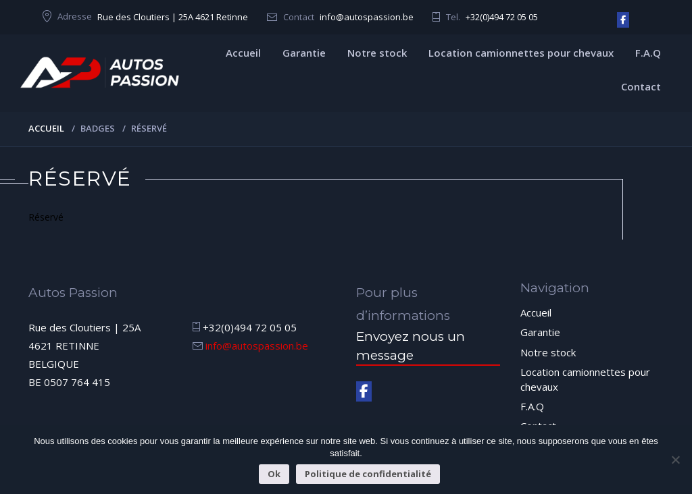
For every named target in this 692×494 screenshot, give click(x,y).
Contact (641, 86)
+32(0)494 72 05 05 (502, 17)
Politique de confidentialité (368, 474)
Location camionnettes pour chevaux (521, 52)
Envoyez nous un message (410, 345)
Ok (274, 474)
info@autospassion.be (367, 17)
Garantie (304, 52)
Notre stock (377, 52)
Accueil (243, 52)
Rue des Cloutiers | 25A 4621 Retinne (172, 17)
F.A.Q (648, 52)
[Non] (675, 459)
